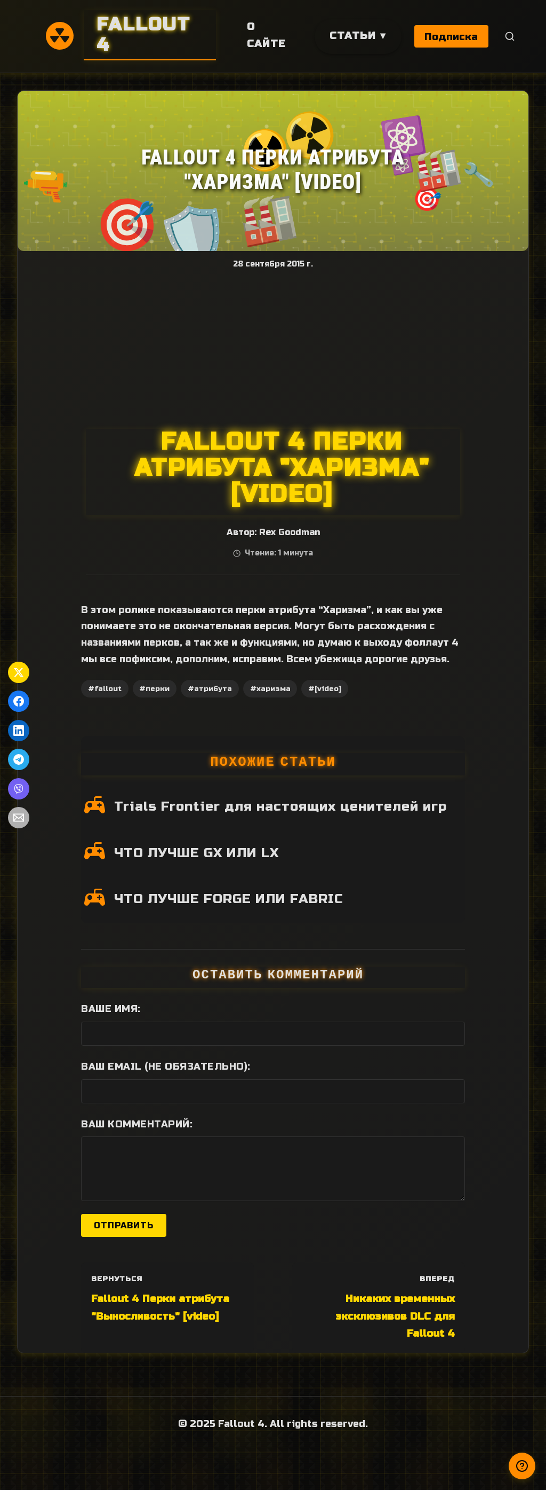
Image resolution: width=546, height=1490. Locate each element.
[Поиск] (510, 36)
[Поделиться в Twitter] (18, 672)
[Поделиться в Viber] (18, 788)
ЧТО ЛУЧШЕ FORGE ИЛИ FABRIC (228, 899)
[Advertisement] (273, 349)
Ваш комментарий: (136, 1124)
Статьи (352, 35)
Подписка (451, 36)
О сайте (266, 35)
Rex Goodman (289, 532)
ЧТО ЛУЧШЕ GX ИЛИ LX (196, 853)
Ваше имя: (111, 1009)
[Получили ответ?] (522, 1466)
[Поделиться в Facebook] (18, 701)
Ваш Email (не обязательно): (166, 1066)
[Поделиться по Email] (18, 817)
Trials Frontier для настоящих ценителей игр (280, 806)
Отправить (124, 1225)
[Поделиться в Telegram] (18, 759)
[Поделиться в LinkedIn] (18, 730)
